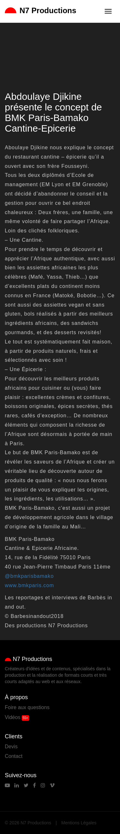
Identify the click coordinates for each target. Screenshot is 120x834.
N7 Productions (40, 10)
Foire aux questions (27, 707)
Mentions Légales (79, 822)
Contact (13, 756)
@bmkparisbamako (29, 576)
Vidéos (12, 717)
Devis (11, 746)
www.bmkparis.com (29, 585)
